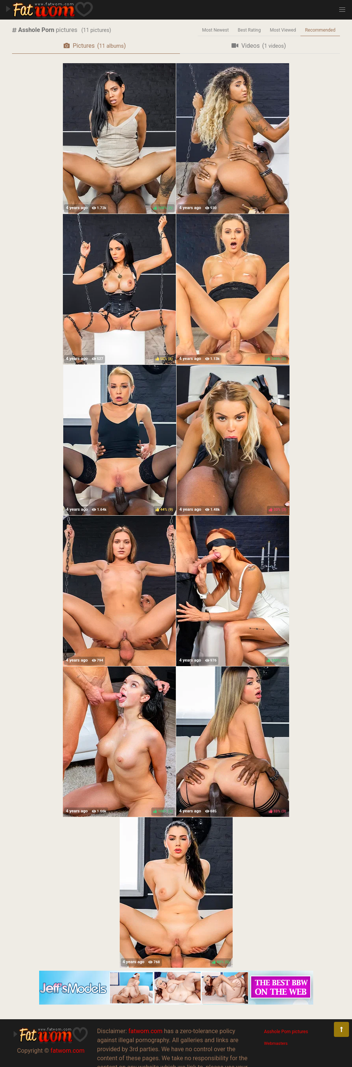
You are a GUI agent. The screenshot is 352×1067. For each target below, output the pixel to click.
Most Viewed (283, 30)
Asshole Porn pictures (286, 1031)
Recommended (320, 30)
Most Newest (215, 30)
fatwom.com (67, 1050)
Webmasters (276, 1043)
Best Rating (249, 30)
